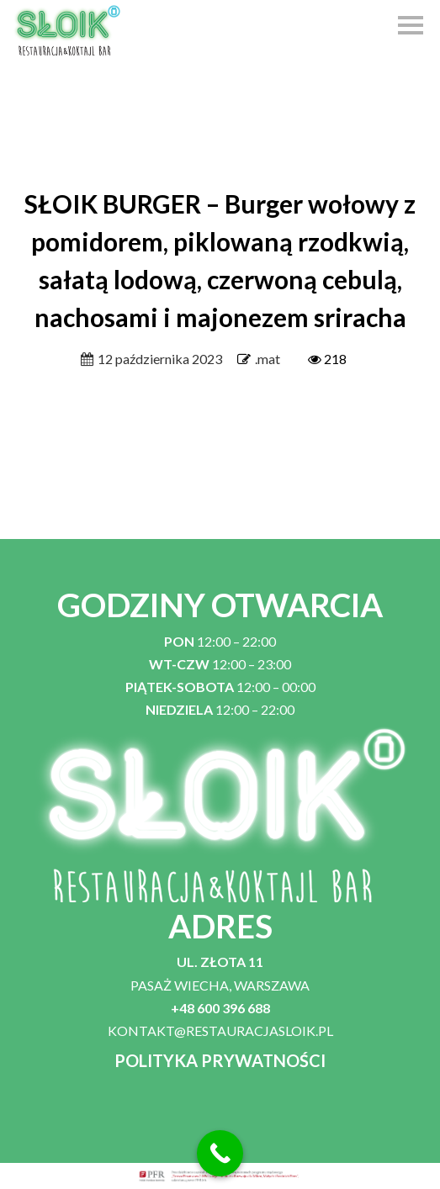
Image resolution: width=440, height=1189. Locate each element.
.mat (267, 359)
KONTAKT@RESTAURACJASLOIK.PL (220, 1030)
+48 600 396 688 (220, 1008)
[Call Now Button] (220, 1153)
